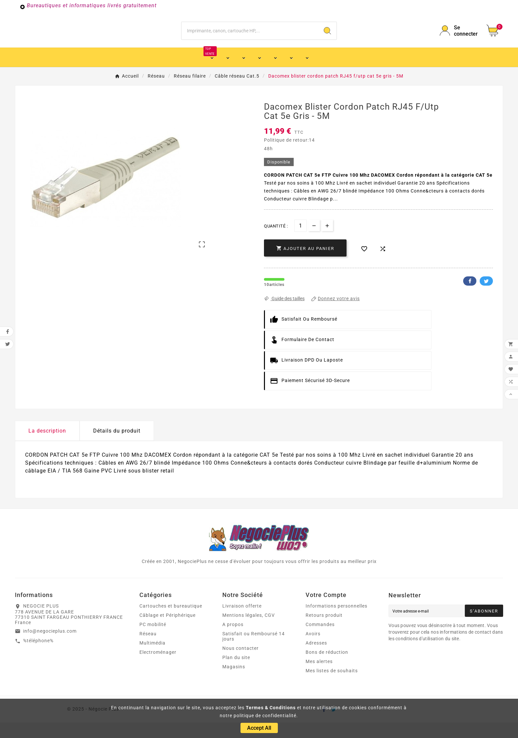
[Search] (327, 38)
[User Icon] (459, 38)
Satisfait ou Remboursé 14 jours (253, 652)
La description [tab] (47, 446)
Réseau (148, 649)
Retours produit (324, 630)
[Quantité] (300, 241)
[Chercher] (250, 38)
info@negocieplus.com (50, 646)
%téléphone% (38, 656)
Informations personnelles (336, 621)
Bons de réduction (327, 667)
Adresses (316, 658)
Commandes (320, 640)
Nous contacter (240, 663)
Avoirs (313, 649)
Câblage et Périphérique (167, 630)
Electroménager (157, 667)
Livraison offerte (242, 621)
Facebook (469, 296)
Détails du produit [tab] (116, 446)
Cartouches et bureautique (170, 621)
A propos (232, 640)
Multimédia (152, 658)
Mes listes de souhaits (332, 686)
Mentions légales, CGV (248, 630)
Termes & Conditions (271, 707)
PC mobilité (152, 640)
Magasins (233, 682)
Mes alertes (319, 677)
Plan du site (236, 673)
